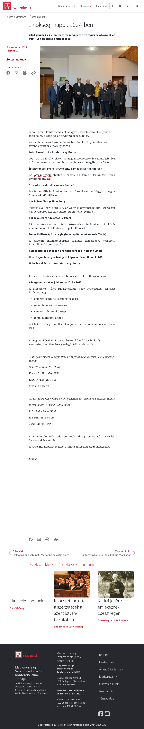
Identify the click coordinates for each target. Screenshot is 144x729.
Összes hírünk (38, 17)
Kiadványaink (108, 676)
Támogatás (106, 698)
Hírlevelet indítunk (26, 601)
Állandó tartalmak (111, 669)
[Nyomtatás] (25, 72)
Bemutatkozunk (67, 6)
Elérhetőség (107, 662)
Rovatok (85, 6)
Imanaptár (106, 691)
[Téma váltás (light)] (128, 6)
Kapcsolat (101, 6)
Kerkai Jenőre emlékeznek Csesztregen (110, 607)
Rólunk (104, 655)
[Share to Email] (17, 72)
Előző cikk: (41, 553)
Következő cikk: (106, 553)
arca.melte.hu (43, 175)
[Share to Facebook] (9, 72)
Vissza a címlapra (16, 17)
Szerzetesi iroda (16, 59)
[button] (32, 72)
